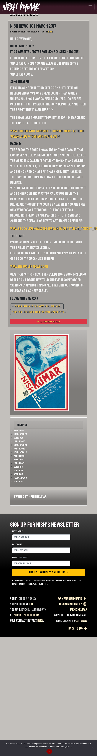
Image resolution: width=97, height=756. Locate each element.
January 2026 (20, 434)
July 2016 (18, 466)
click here (43, 584)
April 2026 (19, 430)
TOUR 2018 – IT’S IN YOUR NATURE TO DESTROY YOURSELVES (38, 312)
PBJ (31, 604)
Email (20, 557)
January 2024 (20, 445)
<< (37, 306)
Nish (50, 31)
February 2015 (20, 477)
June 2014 (18, 481)
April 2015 (18, 474)
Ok (49, 751)
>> (39, 312)
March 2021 (19, 456)
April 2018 (18, 459)
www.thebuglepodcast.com (29, 266)
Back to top (77, 628)
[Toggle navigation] (90, 7)
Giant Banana (81, 621)
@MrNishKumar (70, 599)
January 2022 (20, 452)
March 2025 (19, 441)
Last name (17, 544)
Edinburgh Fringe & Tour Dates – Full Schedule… (38, 306)
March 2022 (19, 448)
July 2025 (18, 437)
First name (17, 531)
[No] (93, 747)
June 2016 (18, 470)
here (40, 620)
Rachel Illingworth (33, 609)
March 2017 (19, 463)
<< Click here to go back (48, 321)
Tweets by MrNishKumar (30, 496)
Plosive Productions (26, 615)
